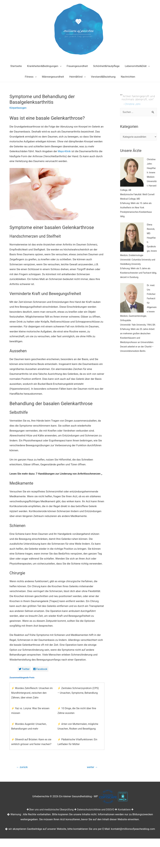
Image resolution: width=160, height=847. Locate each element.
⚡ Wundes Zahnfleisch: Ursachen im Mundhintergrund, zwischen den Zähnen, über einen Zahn (32, 693)
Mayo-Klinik (64, 151)
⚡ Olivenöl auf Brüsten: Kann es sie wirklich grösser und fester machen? (31, 742)
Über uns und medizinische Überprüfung (49, 810)
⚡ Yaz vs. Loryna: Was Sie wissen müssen (30, 711)
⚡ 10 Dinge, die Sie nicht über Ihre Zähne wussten (77, 711)
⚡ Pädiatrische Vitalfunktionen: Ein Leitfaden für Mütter (77, 742)
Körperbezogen (19, 107)
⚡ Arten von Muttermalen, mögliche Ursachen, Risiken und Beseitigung (78, 726)
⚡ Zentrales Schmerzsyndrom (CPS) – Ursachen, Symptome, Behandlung (78, 691)
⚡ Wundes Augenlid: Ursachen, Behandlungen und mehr (29, 726)
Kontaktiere (126, 810)
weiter (91, 767)
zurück (22, 767)
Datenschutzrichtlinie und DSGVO (96, 810)
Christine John (133, 104)
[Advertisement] (138, 419)
